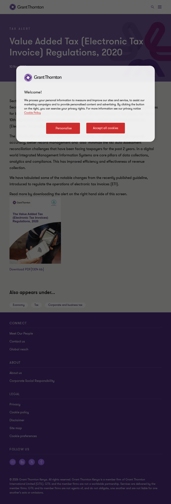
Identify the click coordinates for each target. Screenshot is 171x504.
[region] (85, 104)
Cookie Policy (32, 113)
